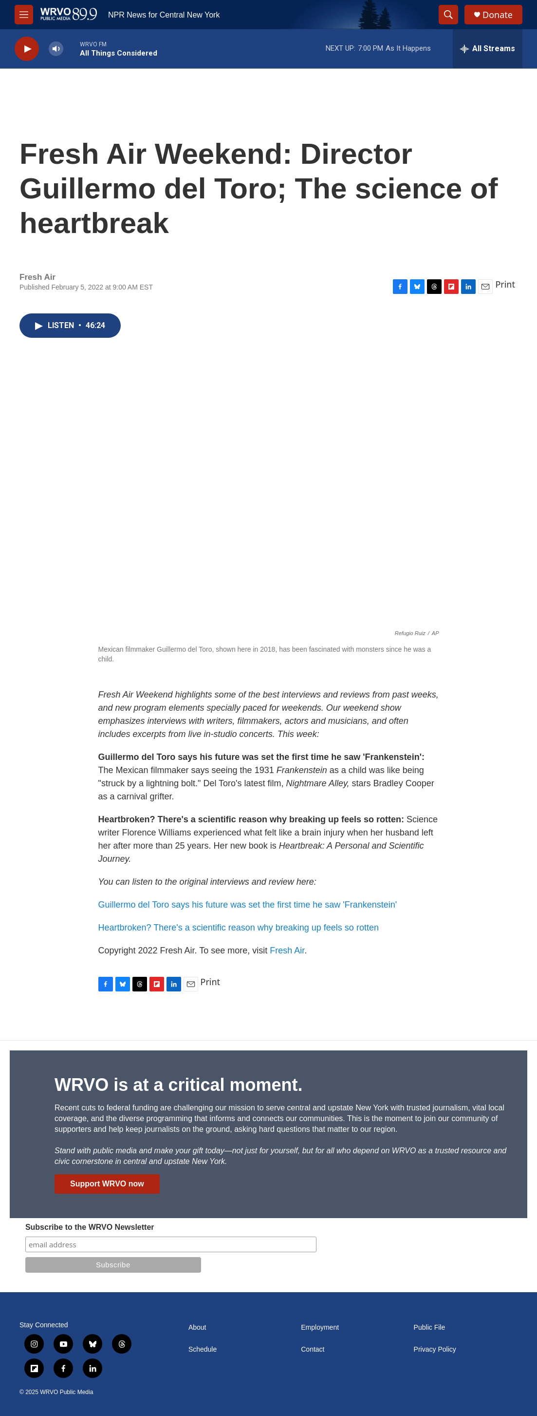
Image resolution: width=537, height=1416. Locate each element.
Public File (429, 1327)
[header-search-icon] (448, 14)
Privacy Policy (435, 1349)
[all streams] (487, 48)
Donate (497, 15)
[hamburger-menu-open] (24, 14)
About (197, 1327)
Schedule (202, 1349)
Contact (312, 1349)
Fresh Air (287, 950)
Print (505, 284)
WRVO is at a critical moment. (178, 1085)
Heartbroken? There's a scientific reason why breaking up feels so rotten (238, 927)
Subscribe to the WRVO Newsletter (89, 1227)
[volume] (56, 49)
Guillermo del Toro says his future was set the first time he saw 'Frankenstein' (247, 905)
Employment (320, 1327)
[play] (27, 49)
